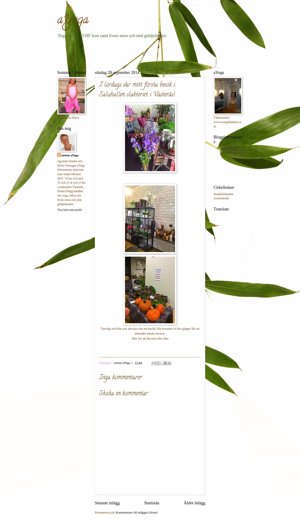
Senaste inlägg (107, 503)
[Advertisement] (133, 53)
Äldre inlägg (194, 503)
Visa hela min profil (69, 209)
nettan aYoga (70, 155)
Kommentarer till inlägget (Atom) (137, 512)
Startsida (151, 503)
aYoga (73, 20)
